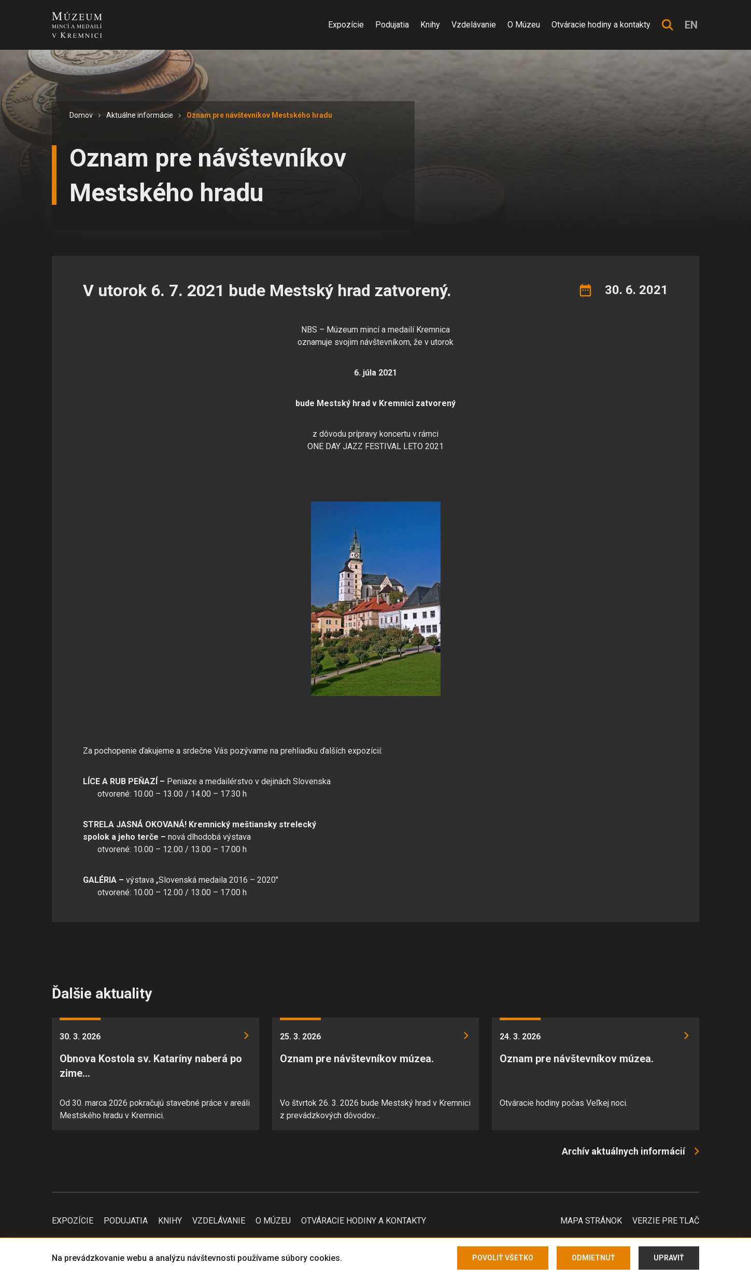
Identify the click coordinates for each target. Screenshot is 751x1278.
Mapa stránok (591, 1221)
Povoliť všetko (502, 1258)
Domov (81, 115)
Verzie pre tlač (665, 1221)
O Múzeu (523, 25)
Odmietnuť (593, 1258)
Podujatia (392, 25)
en (691, 25)
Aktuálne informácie (139, 115)
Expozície (346, 25)
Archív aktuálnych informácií (623, 1151)
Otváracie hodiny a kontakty (600, 25)
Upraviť (669, 1258)
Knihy (430, 25)
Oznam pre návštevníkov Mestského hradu (259, 115)
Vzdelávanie (473, 25)
